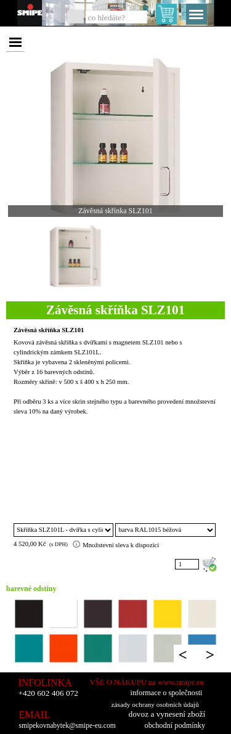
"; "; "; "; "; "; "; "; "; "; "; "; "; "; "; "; (165, 530)
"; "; (63, 530)
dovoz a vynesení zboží (167, 714)
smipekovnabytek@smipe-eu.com (67, 726)
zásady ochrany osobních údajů (155, 704)
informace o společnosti (167, 692)
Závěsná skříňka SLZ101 (49, 330)
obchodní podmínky (175, 725)
